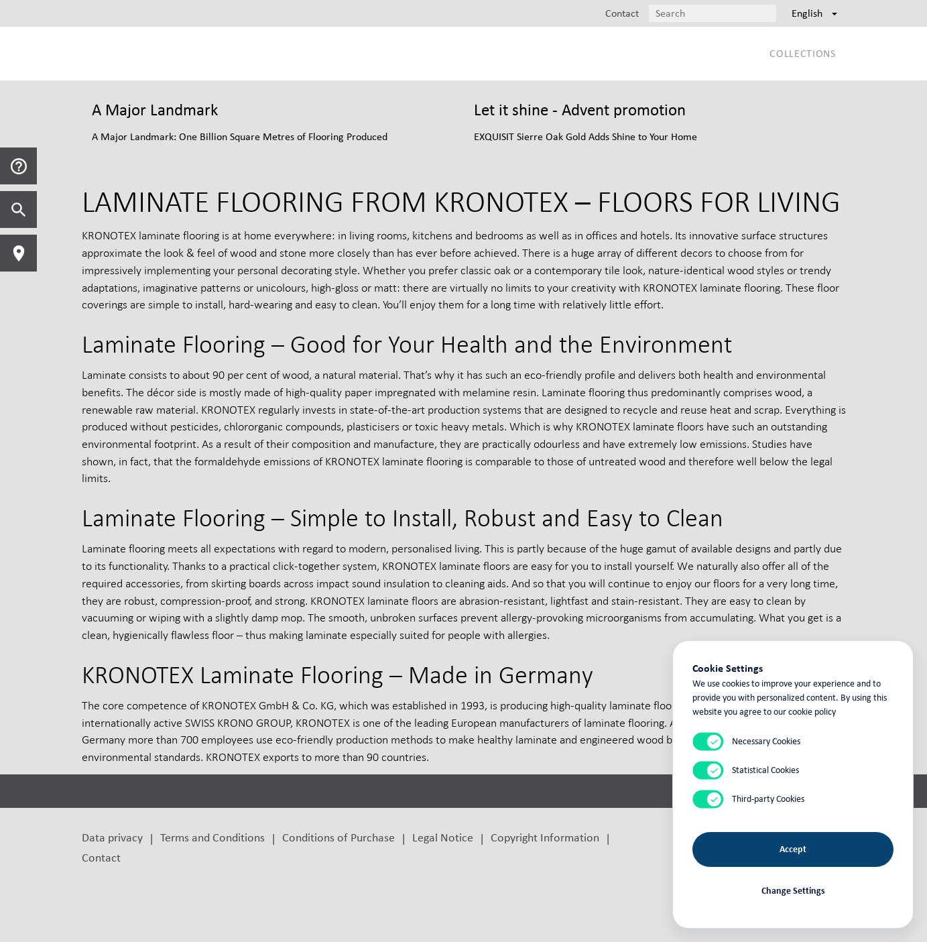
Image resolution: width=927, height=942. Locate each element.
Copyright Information (545, 837)
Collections (802, 53)
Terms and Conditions (212, 837)
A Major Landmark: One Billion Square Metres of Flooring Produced (239, 136)
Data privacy (112, 837)
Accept (793, 848)
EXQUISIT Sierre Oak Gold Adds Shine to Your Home (585, 136)
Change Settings (793, 890)
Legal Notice (442, 837)
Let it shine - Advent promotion (580, 109)
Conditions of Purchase (338, 837)
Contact (101, 857)
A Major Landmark (155, 109)
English (814, 13)
